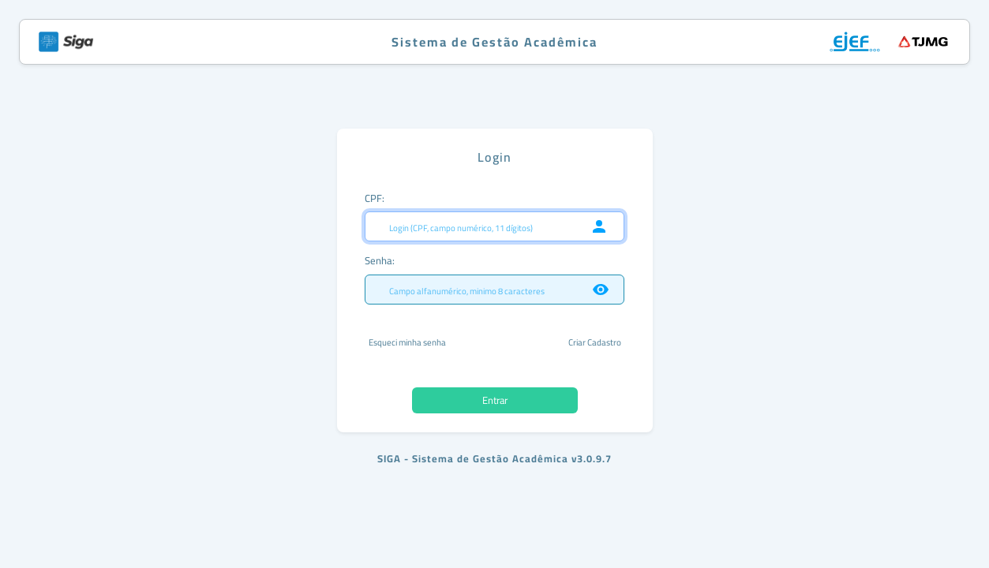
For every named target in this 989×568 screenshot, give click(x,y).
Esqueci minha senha (407, 342)
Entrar (495, 399)
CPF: (374, 198)
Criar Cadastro (594, 342)
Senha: (380, 260)
